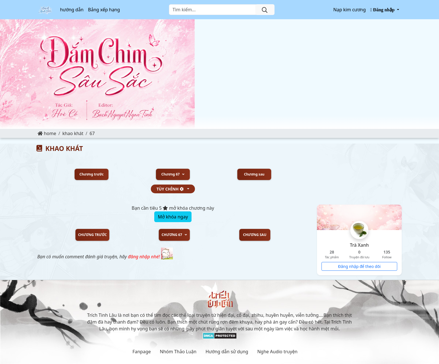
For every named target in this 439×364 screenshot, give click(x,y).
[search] (264, 9)
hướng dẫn (71, 9)
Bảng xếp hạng (104, 9)
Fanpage (141, 351)
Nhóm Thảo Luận (178, 351)
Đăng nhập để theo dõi (359, 266)
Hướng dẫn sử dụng (226, 351)
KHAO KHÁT (72, 133)
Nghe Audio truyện (277, 351)
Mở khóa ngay (173, 217)
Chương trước (91, 174)
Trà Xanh (359, 245)
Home (47, 133)
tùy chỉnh (171, 189)
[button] (384, 9)
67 (92, 133)
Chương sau (254, 174)
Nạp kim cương (349, 9)
